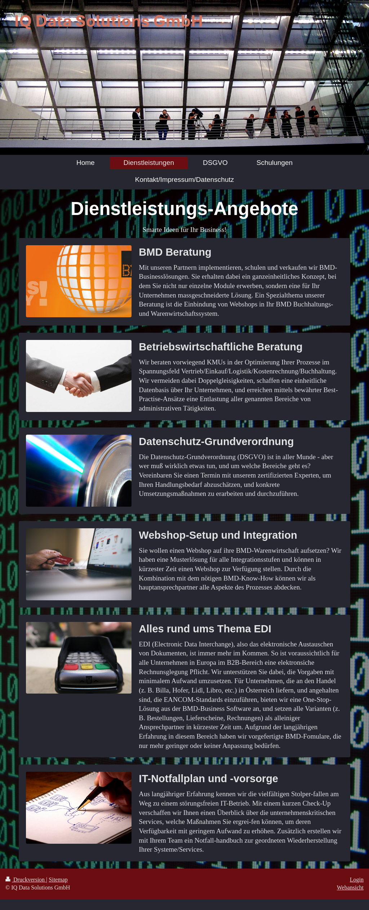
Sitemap (58, 880)
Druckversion (25, 880)
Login (357, 880)
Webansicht (350, 887)
